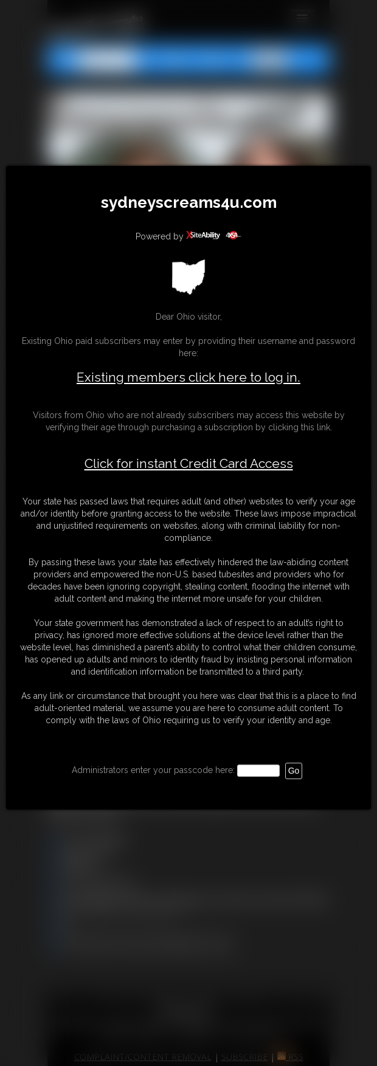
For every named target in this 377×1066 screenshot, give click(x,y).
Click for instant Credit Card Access (189, 464)
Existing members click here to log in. (188, 377)
